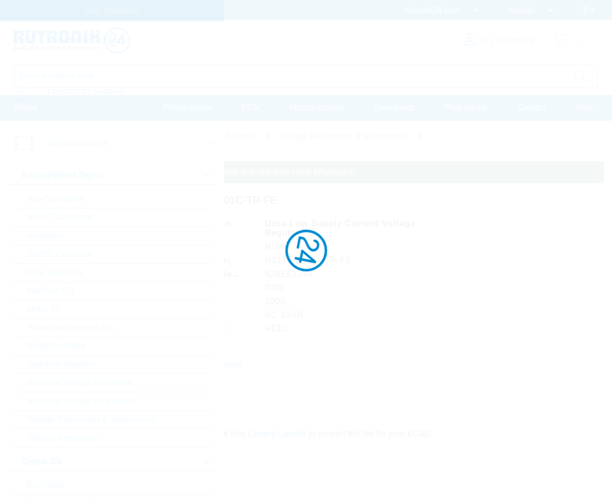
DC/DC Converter (59, 253)
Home (26, 106)
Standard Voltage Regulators (80, 400)
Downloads (394, 106)
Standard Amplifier (61, 364)
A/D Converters (55, 198)
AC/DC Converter (59, 217)
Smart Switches (56, 345)
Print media (466, 106)
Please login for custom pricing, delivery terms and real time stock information (211, 172)
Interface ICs (51, 290)
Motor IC (43, 309)
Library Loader (277, 430)
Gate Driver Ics (55, 272)
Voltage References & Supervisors (91, 419)
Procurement (188, 106)
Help (584, 106)
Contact (531, 106)
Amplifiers (45, 235)
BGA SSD (45, 485)
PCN (251, 106)
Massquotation (316, 106)
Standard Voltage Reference (79, 382)
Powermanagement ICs (71, 327)
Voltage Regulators (62, 437)
